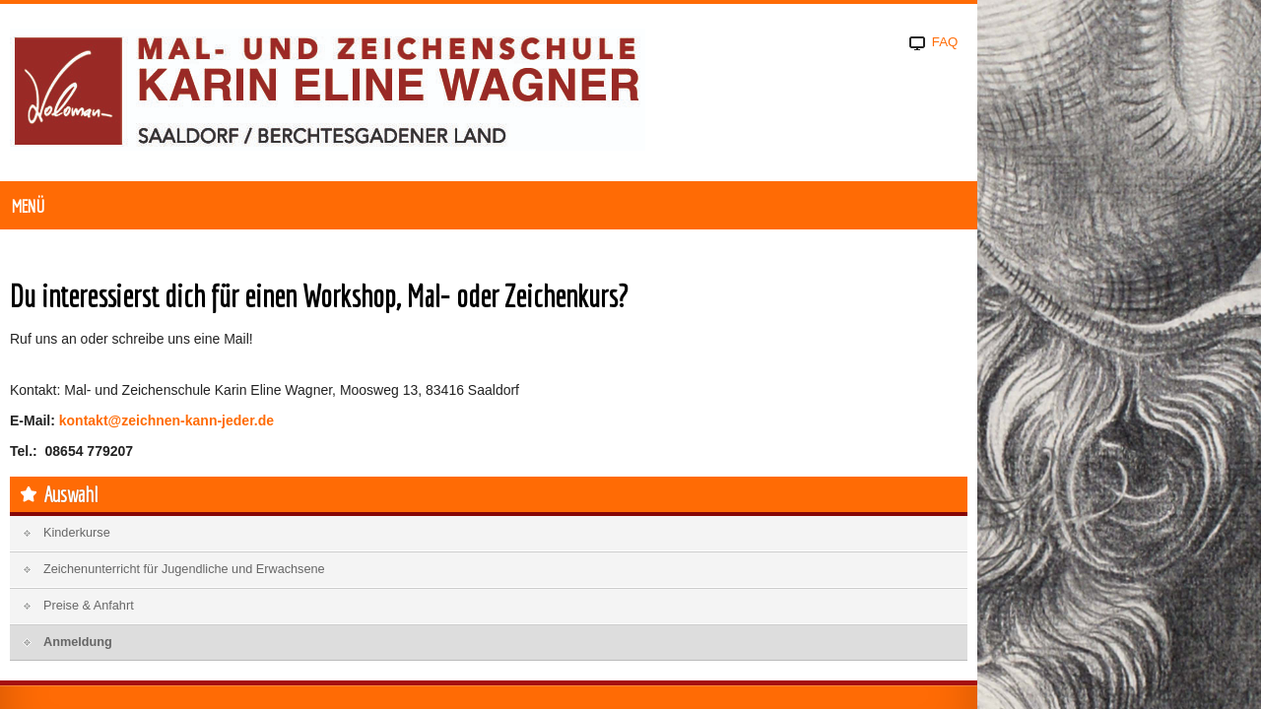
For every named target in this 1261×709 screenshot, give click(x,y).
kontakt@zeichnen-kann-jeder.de (292, 466)
